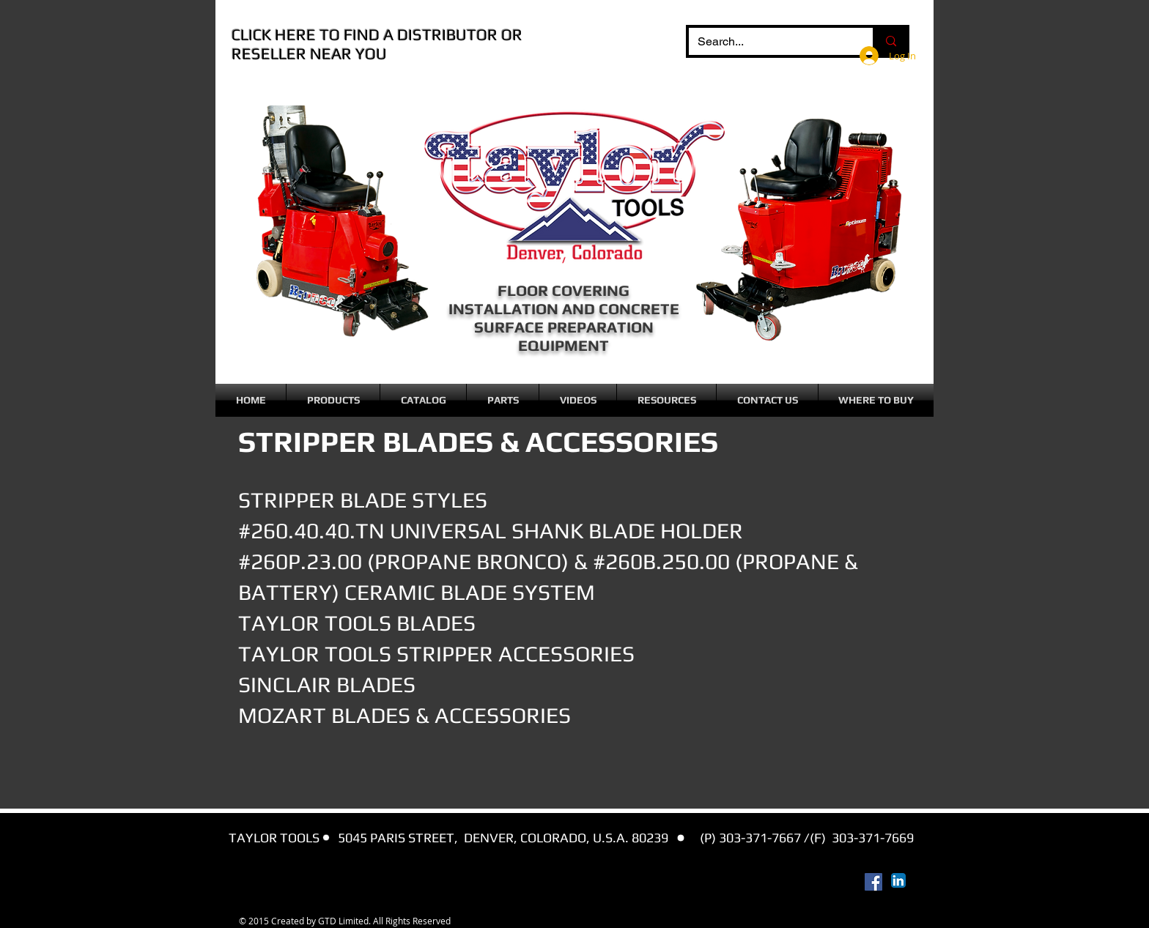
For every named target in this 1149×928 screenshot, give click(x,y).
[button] (333, 400)
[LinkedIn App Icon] (898, 880)
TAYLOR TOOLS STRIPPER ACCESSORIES (436, 654)
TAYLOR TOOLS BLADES (357, 623)
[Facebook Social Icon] (873, 882)
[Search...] (770, 42)
